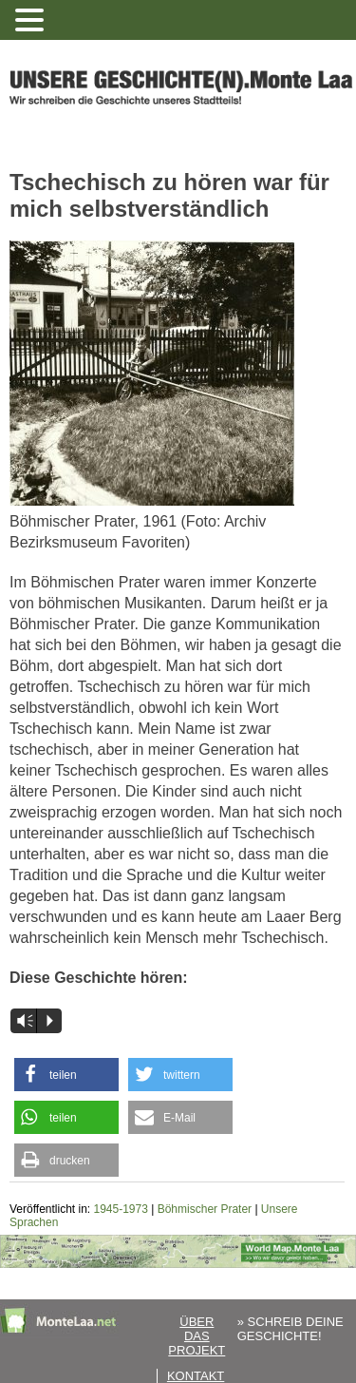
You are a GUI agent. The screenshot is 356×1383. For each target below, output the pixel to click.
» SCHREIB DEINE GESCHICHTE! (290, 1329)
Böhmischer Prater (205, 1209)
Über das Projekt (196, 1336)
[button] (66, 1074)
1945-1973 (121, 1209)
